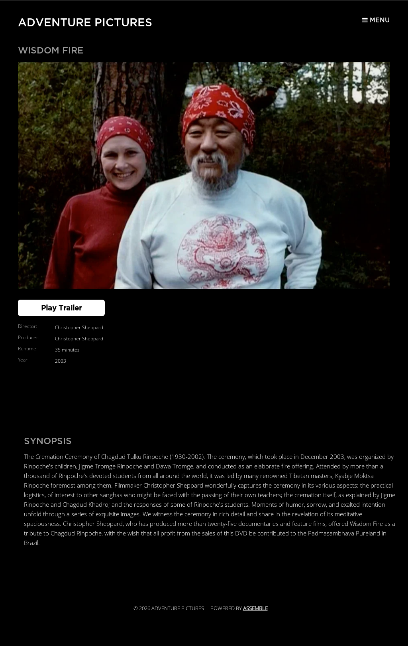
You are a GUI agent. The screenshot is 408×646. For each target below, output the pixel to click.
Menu (372, 22)
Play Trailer (61, 308)
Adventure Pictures (85, 20)
